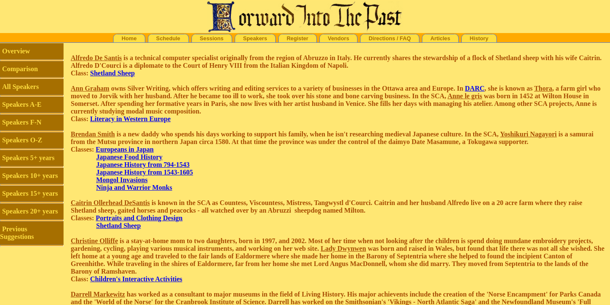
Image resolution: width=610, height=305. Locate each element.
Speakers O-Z (22, 140)
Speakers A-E (22, 104)
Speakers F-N (22, 122)
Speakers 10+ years (30, 175)
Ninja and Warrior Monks (134, 187)
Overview (16, 51)
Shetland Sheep (112, 73)
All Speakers (20, 86)
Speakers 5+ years (28, 157)
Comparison (20, 68)
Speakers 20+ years (30, 211)
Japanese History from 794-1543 (143, 164)
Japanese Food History (129, 157)
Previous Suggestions (17, 232)
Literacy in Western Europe (130, 118)
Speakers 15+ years (30, 193)
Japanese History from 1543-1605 (144, 172)
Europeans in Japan (125, 149)
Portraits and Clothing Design (139, 218)
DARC (475, 88)
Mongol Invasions (121, 179)
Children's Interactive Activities (136, 279)
